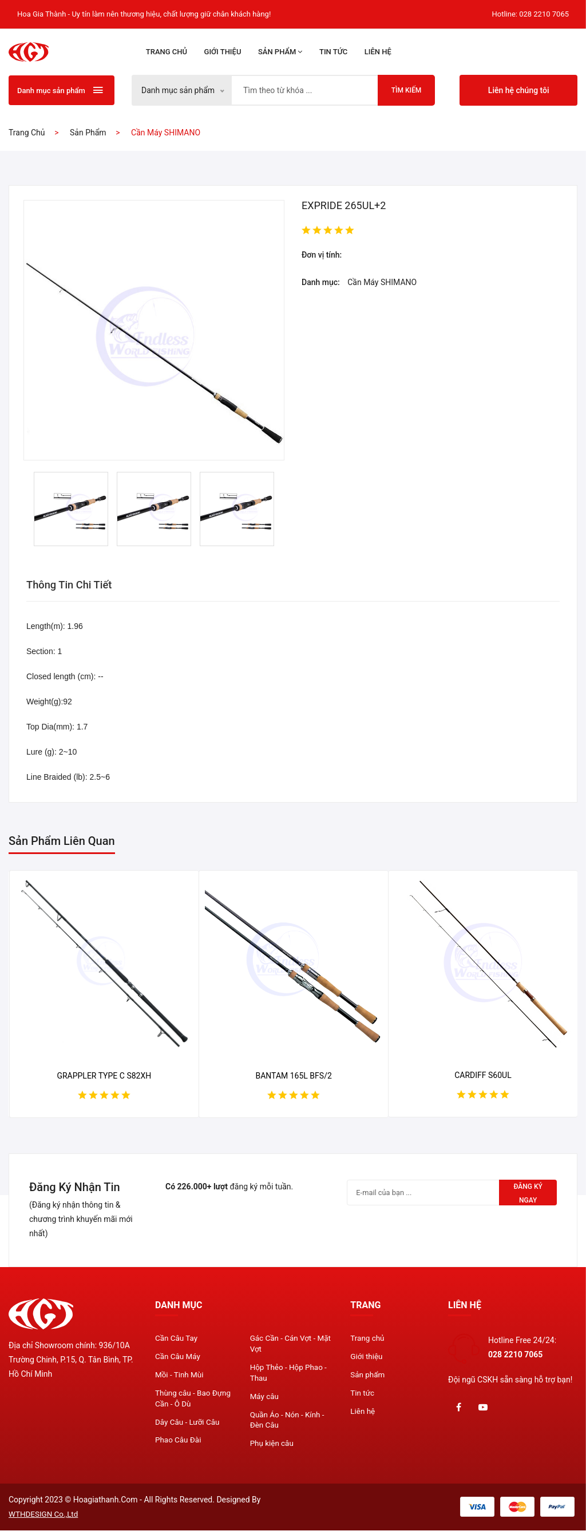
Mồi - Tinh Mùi (180, 1376)
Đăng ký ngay (525, 1194)
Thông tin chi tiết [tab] (73, 585)
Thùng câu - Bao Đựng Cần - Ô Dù (194, 1401)
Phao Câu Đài (179, 1444)
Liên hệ (378, 51)
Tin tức (333, 51)
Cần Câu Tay (177, 1339)
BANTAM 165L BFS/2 (293, 1075)
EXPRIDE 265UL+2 (344, 205)
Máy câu (265, 1399)
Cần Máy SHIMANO (382, 282)
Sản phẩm (280, 51)
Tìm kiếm (406, 90)
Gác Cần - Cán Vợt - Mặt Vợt (284, 1344)
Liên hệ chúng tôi (518, 90)
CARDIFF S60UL (482, 1075)
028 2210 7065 (544, 14)
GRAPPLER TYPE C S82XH (104, 1075)
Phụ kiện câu (273, 1448)
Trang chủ (166, 51)
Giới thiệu (222, 51)
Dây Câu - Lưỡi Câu (188, 1425)
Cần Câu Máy (178, 1357)
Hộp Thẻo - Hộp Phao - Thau (290, 1375)
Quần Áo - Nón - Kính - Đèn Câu (289, 1424)
